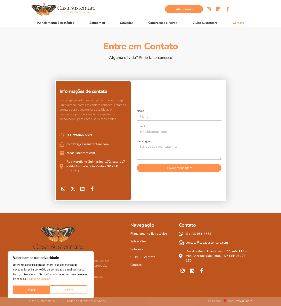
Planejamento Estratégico (55, 23)
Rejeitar (32, 289)
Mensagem (144, 141)
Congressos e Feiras (162, 23)
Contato (238, 23)
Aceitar (70, 289)
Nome (140, 111)
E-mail (141, 126)
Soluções (126, 23)
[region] (51, 275)
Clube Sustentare (205, 23)
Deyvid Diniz (243, 301)
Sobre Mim (97, 23)
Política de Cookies (38, 280)
